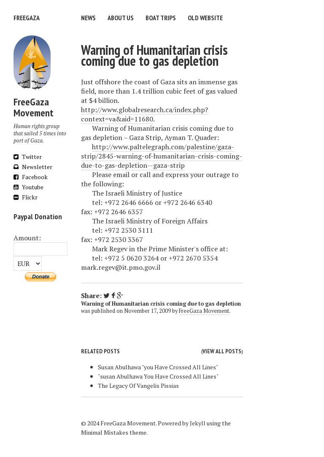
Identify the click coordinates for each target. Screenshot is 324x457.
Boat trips (161, 17)
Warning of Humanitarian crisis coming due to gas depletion (154, 55)
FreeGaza (27, 17)
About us (121, 17)
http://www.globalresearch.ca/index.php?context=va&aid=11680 (144, 114)
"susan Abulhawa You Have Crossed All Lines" (158, 376)
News (88, 17)
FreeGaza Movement (204, 311)
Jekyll (197, 423)
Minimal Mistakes (104, 432)
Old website (205, 17)
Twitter (28, 157)
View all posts (221, 351)
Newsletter (33, 167)
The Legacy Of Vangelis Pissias (138, 386)
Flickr (26, 197)
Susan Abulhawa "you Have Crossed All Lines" (158, 367)
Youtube (28, 187)
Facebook (31, 177)
